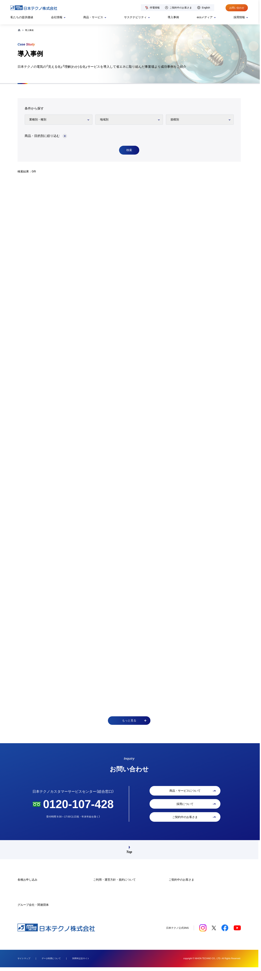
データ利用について (51, 962)
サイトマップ (24, 962)
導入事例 (173, 17)
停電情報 (155, 7)
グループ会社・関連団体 (33, 908)
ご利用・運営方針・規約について (114, 883)
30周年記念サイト (80, 962)
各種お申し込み (27, 883)
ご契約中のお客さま (181, 7)
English (206, 7)
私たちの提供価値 (21, 17)
